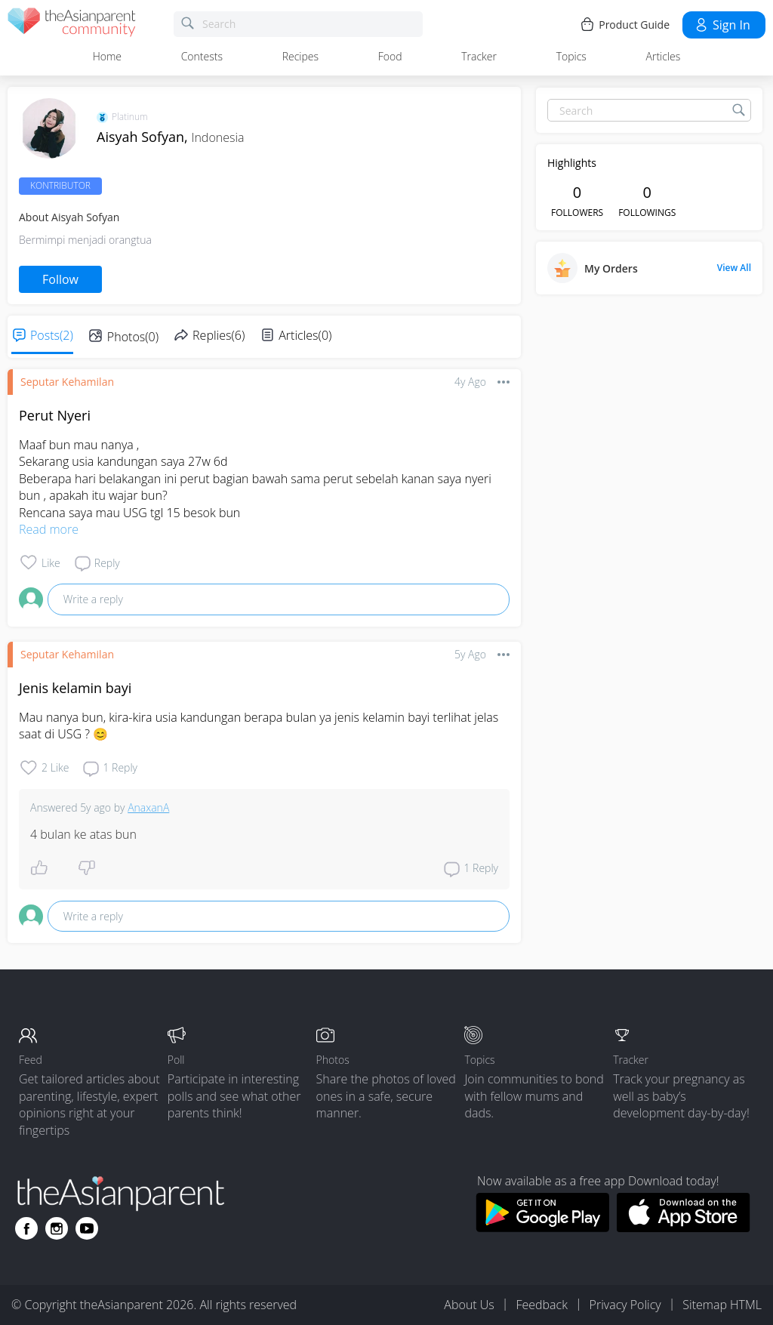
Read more (49, 529)
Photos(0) (133, 336)
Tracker (479, 56)
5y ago (470, 654)
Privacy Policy (625, 1304)
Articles (663, 56)
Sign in (722, 25)
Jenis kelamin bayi (75, 688)
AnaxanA (148, 807)
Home (107, 56)
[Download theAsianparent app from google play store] (542, 1227)
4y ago (470, 381)
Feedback (541, 1304)
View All (734, 268)
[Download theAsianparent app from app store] (683, 1227)
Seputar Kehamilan (67, 381)
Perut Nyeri (55, 415)
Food (390, 56)
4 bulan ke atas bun (83, 834)
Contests (202, 56)
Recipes (300, 56)
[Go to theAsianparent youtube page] (86, 1228)
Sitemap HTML (722, 1304)
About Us (469, 1304)
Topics (571, 56)
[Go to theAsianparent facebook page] (26, 1228)
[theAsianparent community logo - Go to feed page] (72, 25)
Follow (60, 279)
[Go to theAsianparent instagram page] (56, 1228)
